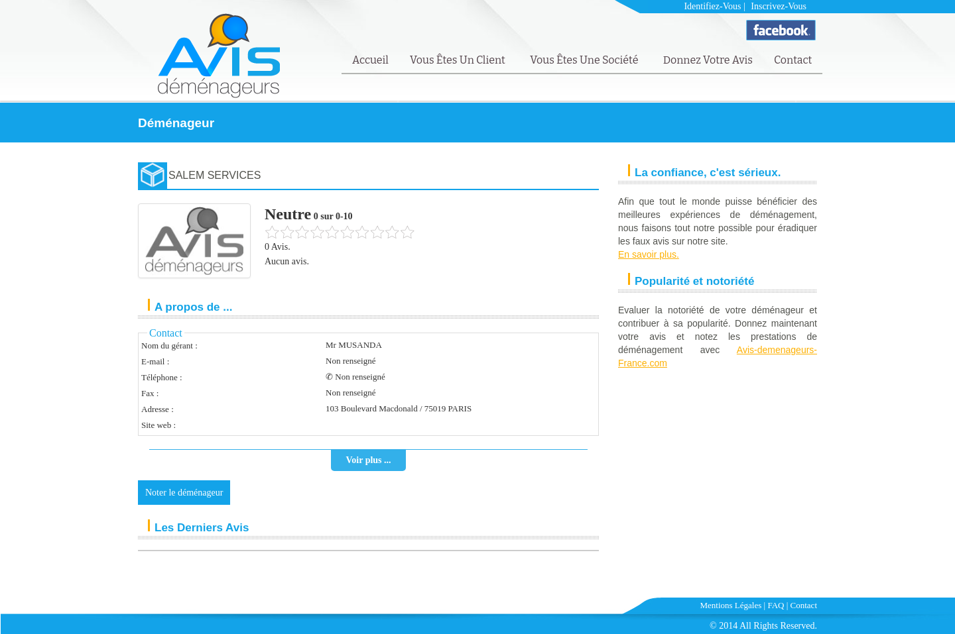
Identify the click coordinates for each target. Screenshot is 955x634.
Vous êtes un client (458, 60)
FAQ (775, 605)
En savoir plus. (648, 254)
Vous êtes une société (585, 60)
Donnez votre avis (708, 60)
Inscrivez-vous (778, 6)
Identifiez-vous (712, 6)
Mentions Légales (731, 605)
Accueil (370, 60)
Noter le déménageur (184, 493)
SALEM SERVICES (214, 175)
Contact (793, 60)
